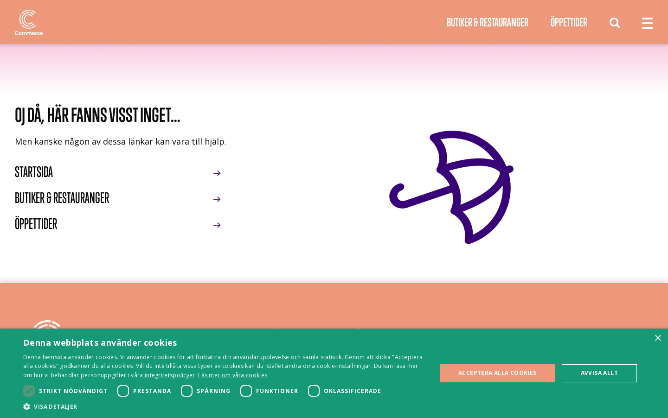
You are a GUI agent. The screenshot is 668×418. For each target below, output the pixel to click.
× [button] (657, 338)
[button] (223, 406)
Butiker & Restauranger (487, 22)
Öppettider (569, 22)
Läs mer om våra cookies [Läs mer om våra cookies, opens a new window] (232, 375)
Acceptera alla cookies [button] (497, 373)
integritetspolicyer (170, 375)
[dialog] (334, 373)
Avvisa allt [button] (599, 373)
